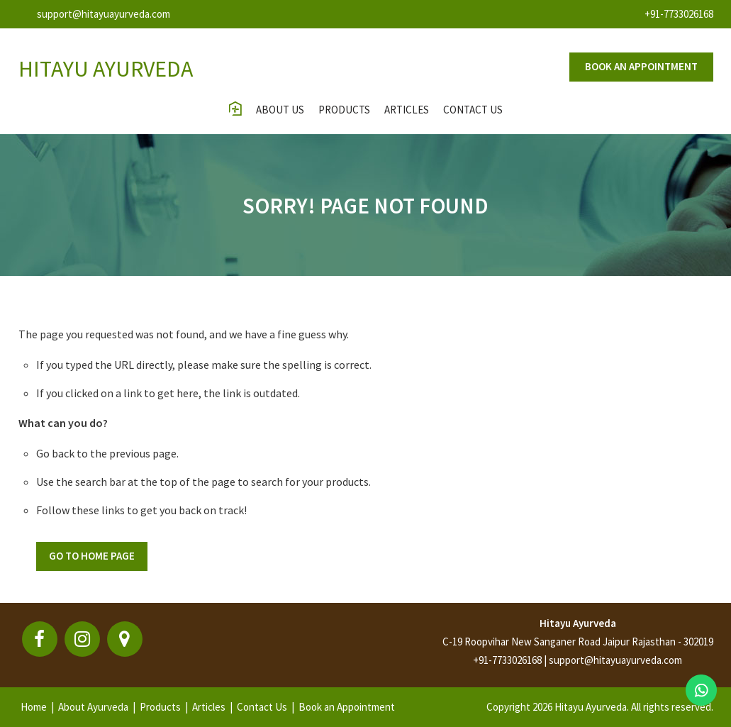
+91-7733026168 (678, 14)
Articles (406, 109)
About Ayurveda (93, 707)
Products (344, 109)
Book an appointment (641, 66)
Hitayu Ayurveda (578, 623)
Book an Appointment (346, 707)
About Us (280, 109)
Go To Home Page (92, 555)
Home (34, 707)
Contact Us (262, 707)
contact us (473, 109)
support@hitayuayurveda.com (103, 14)
